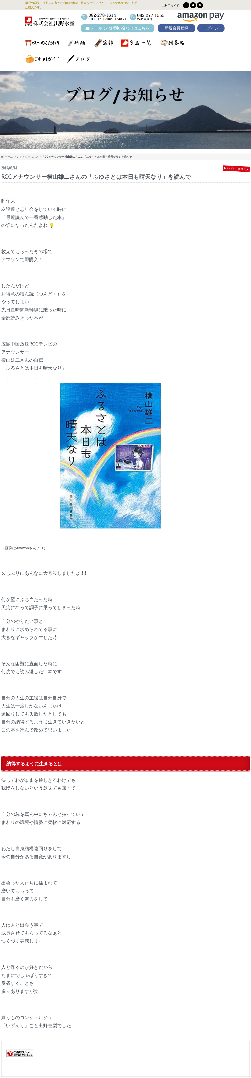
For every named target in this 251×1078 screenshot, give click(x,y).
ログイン (211, 28)
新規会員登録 (176, 28)
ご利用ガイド (170, 5)
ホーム (7, 156)
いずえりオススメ (27, 156)
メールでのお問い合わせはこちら (117, 28)
